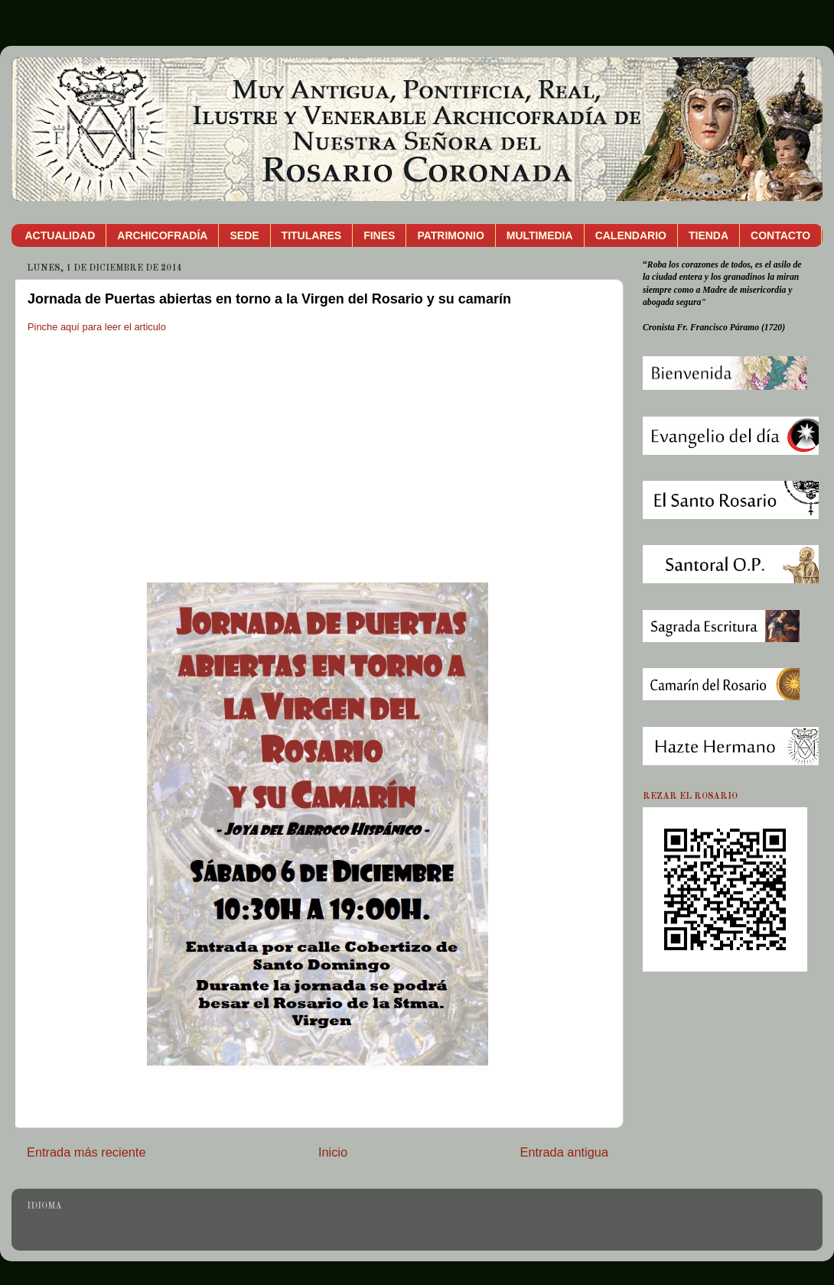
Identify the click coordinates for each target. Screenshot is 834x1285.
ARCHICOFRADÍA (162, 235)
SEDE (244, 235)
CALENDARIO (630, 235)
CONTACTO (780, 235)
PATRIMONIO (450, 235)
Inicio (332, 1152)
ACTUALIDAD (60, 235)
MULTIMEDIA (540, 235)
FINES (379, 235)
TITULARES (312, 235)
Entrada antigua (564, 1152)
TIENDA (708, 235)
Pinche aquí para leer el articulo (97, 327)
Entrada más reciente (86, 1152)
